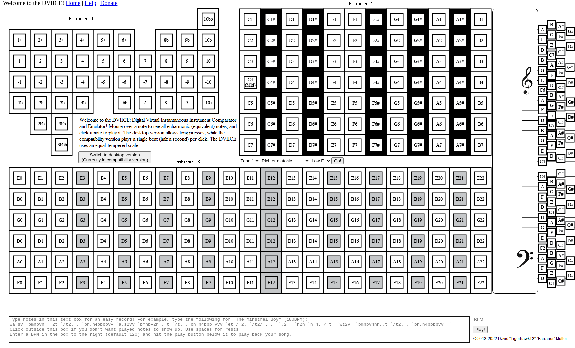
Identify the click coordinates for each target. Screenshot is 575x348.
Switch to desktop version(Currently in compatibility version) (115, 157)
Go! (337, 160)
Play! (480, 329)
